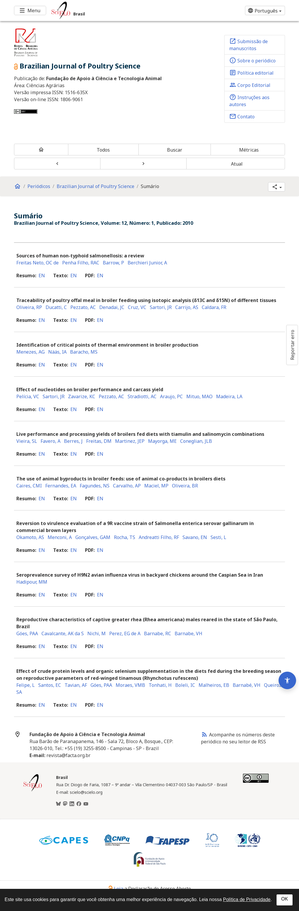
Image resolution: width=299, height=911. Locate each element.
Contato (242, 116)
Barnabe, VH (188, 633)
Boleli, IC (185, 685)
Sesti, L (218, 537)
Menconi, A (60, 537)
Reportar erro (292, 345)
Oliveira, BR (185, 485)
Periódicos (38, 186)
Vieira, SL (26, 441)
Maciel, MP (156, 485)
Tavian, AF (76, 685)
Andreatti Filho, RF (159, 537)
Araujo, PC (171, 396)
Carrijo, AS (186, 307)
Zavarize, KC (81, 396)
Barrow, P (113, 262)
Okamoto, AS (30, 537)
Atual (237, 164)
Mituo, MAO (199, 396)
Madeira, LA (229, 396)
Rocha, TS (124, 537)
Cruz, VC (137, 307)
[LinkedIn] (71, 804)
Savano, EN (194, 537)
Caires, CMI (29, 485)
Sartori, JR (161, 307)
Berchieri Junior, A (147, 262)
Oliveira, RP (29, 307)
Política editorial (251, 72)
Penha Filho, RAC (80, 262)
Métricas (249, 150)
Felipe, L (25, 685)
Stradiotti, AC (142, 396)
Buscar (174, 150)
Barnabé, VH (246, 685)
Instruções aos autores (249, 101)
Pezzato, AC (83, 307)
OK (284, 898)
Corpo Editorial (249, 84)
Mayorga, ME (162, 441)
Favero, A (50, 441)
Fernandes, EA (60, 485)
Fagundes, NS (94, 485)
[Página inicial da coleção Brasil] (32, 790)
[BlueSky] (58, 804)
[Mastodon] (65, 804)
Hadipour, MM (31, 582)
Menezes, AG (30, 352)
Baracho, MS (84, 352)
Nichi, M (96, 633)
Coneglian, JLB (196, 441)
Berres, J (73, 441)
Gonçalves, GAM (92, 537)
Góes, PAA (27, 633)
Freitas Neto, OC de (37, 262)
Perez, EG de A (124, 633)
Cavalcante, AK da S (62, 633)
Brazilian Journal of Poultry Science (95, 186)
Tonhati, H (160, 685)
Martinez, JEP (130, 441)
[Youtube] (86, 804)
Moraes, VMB (130, 685)
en (42, 275)
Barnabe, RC (157, 633)
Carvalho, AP (127, 485)
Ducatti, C (56, 307)
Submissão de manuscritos (248, 45)
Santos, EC (49, 685)
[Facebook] (79, 804)
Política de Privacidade (247, 899)
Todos (103, 150)
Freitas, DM (99, 441)
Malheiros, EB (214, 685)
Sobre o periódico (252, 60)
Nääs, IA (57, 352)
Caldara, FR (214, 307)
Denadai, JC (111, 307)
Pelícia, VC (27, 396)
